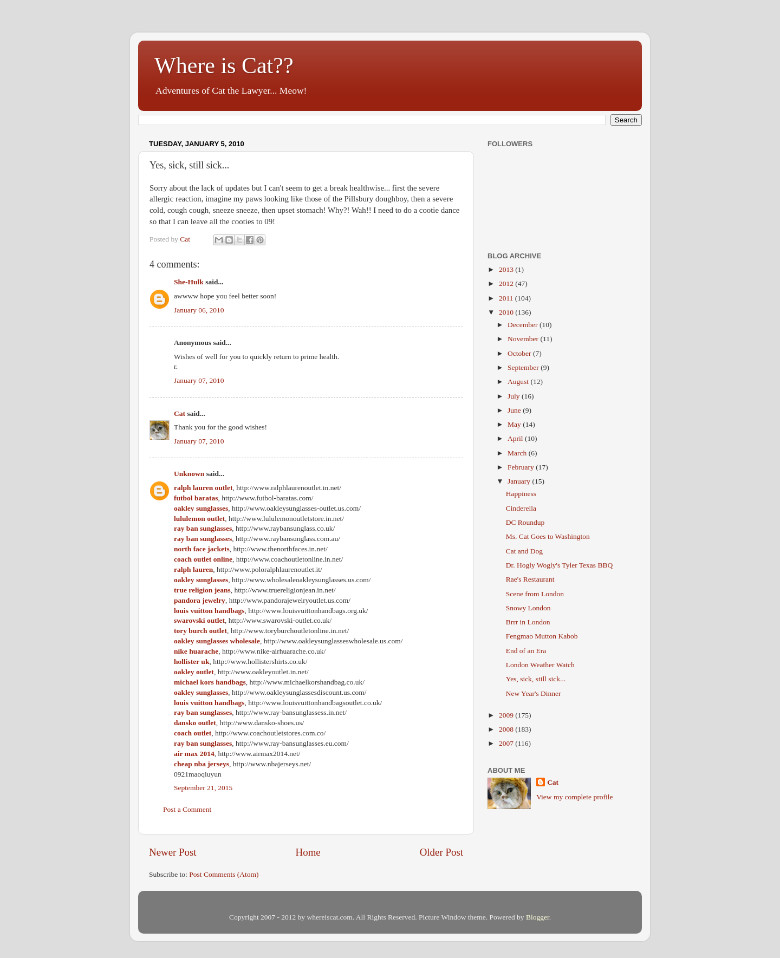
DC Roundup (525, 522)
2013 (507, 269)
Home (308, 852)
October (520, 353)
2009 (507, 715)
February (522, 467)
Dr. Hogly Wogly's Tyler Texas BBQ (559, 565)
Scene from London (535, 594)
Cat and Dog (524, 551)
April (516, 438)
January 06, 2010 (199, 310)
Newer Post (173, 852)
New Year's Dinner (533, 693)
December (524, 325)
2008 (507, 729)
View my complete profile (574, 797)
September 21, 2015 (203, 788)
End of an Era (526, 651)
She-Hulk (189, 282)
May (515, 424)
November (524, 339)
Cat (179, 413)
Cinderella (521, 508)
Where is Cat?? (224, 65)
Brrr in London (528, 622)
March (518, 453)
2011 (507, 298)
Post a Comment (187, 809)
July (515, 396)
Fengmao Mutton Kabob (542, 636)
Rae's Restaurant (530, 579)
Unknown (189, 474)
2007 (507, 743)
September (524, 367)
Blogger (537, 917)
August (519, 381)
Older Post (441, 852)
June (515, 410)
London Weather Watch (540, 665)
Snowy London (528, 608)
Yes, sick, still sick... (536, 679)
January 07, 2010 (199, 380)
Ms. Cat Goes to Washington (548, 536)
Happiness (521, 494)
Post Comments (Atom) (223, 874)
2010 (507, 312)
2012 (507, 283)
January (520, 481)
